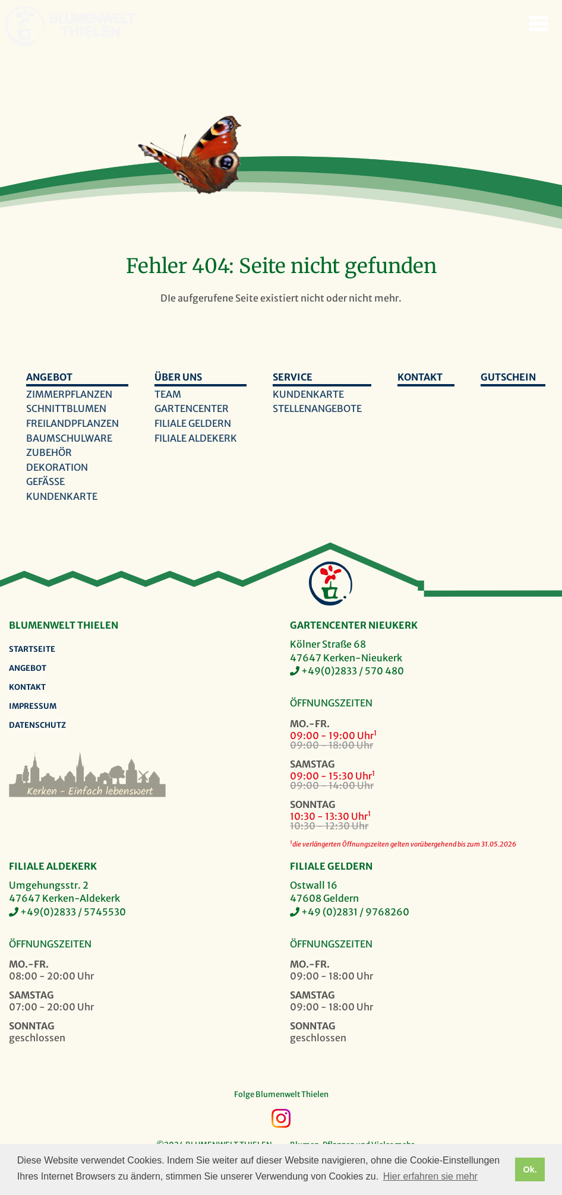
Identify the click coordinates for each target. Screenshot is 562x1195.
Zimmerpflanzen (69, 394)
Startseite (32, 649)
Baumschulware (69, 438)
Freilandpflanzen (72, 423)
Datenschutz (37, 725)
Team (167, 394)
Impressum (32, 706)
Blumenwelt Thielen (24, 25)
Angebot (49, 377)
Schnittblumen (66, 408)
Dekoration (57, 467)
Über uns (178, 377)
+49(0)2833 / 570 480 (352, 671)
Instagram (281, 1118)
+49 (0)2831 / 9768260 (355, 912)
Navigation (538, 23)
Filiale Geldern (192, 423)
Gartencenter (191, 408)
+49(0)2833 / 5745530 (73, 912)
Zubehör (49, 452)
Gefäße (45, 481)
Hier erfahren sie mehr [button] (430, 1176)
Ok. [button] (529, 1169)
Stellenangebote (317, 408)
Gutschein (508, 377)
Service (292, 377)
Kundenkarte (61, 496)
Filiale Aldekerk (195, 438)
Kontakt (420, 377)
